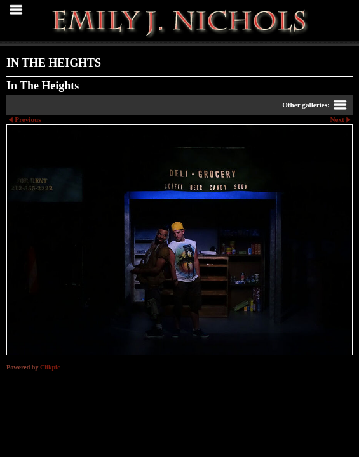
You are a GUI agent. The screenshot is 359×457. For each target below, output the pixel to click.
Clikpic (50, 367)
